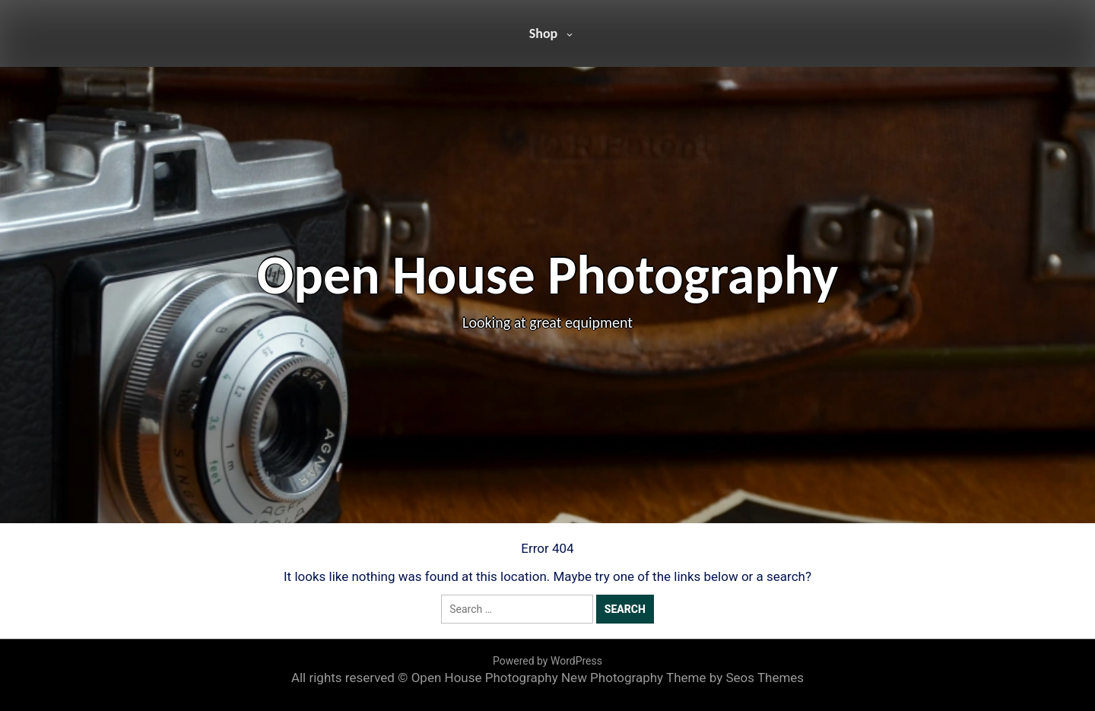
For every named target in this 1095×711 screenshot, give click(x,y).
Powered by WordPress (547, 661)
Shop (543, 33)
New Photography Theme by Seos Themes (682, 677)
